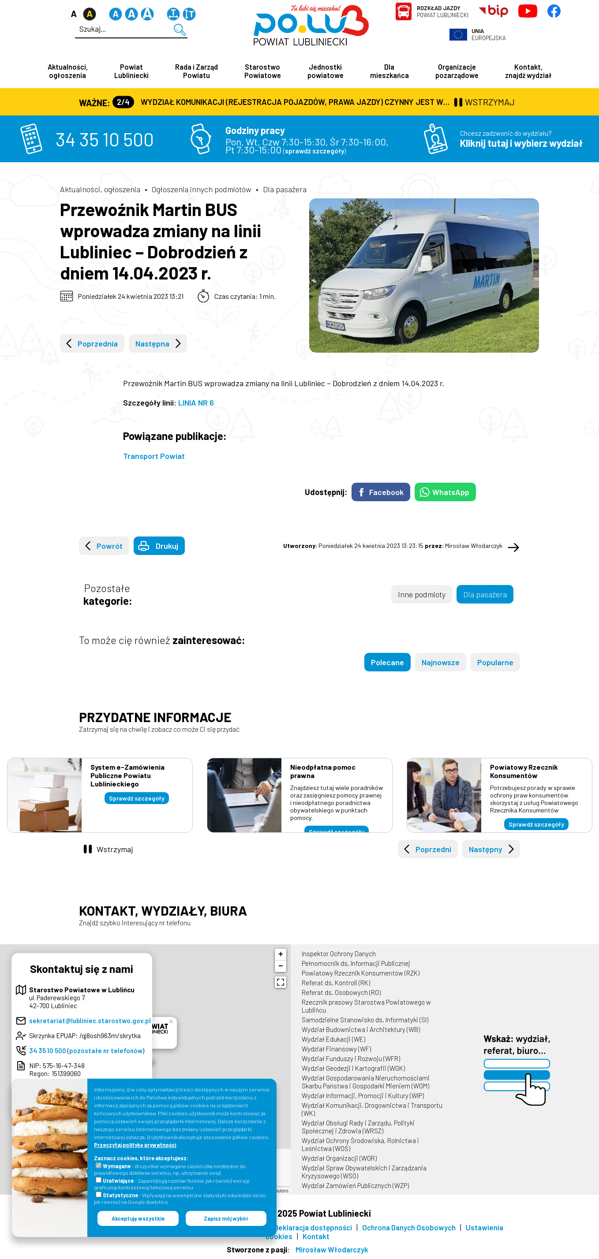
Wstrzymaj (115, 850)
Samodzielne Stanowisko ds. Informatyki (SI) (365, 1020)
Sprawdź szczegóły (137, 799)
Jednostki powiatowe (325, 71)
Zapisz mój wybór (226, 1218)
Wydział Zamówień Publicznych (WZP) (355, 1186)
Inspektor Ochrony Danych (339, 954)
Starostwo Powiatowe (262, 71)
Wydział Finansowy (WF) (336, 1050)
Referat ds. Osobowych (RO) (341, 993)
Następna (152, 344)
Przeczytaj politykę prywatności (135, 1145)
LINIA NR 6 (196, 403)
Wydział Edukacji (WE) (333, 1040)
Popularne (495, 663)
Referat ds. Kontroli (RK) (336, 983)
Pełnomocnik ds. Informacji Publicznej (356, 964)
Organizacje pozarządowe (457, 71)
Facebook (386, 493)
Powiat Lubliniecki (442, 11)
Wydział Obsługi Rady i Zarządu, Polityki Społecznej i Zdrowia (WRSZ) (358, 1128)
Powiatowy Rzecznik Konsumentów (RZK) (360, 974)
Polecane (387, 663)
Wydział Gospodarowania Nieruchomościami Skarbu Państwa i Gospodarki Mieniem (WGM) (366, 1083)
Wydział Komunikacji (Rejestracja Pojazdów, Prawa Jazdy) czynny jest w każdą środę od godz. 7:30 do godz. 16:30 (282, 102)
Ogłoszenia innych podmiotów (201, 190)
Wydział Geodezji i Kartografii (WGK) (353, 1069)
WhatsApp (450, 493)
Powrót (110, 546)
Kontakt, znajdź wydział (528, 71)
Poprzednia (98, 344)
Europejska (489, 34)
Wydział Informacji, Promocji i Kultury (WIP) (363, 1096)
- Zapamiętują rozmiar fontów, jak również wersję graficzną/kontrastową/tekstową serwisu (172, 1183)
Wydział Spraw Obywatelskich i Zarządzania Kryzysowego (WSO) (364, 1173)
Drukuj (167, 546)
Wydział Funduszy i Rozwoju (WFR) (351, 1059)
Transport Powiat (154, 457)
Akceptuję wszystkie (138, 1218)
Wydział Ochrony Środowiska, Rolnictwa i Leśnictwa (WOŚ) (360, 1145)
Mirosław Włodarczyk (332, 1250)
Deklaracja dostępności (313, 1228)
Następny (485, 850)
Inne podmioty (422, 595)
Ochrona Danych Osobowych (409, 1228)
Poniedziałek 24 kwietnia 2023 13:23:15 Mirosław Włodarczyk (392, 546)
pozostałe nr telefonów (105, 1051)
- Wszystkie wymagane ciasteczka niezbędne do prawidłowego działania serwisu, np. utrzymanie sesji (170, 1169)
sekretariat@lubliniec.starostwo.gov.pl (90, 1021)
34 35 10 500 (105, 140)
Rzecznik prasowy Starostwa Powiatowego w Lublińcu (366, 1007)
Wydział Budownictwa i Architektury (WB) (361, 1030)
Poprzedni (433, 850)
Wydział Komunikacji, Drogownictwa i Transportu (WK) (372, 1110)
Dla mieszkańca (389, 71)
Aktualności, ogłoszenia (68, 71)
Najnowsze (441, 663)
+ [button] (280, 955)
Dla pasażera (285, 190)
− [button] (280, 967)
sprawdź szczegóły (314, 152)
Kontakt (316, 1237)
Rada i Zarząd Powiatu (196, 71)
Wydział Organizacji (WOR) (339, 1159)
